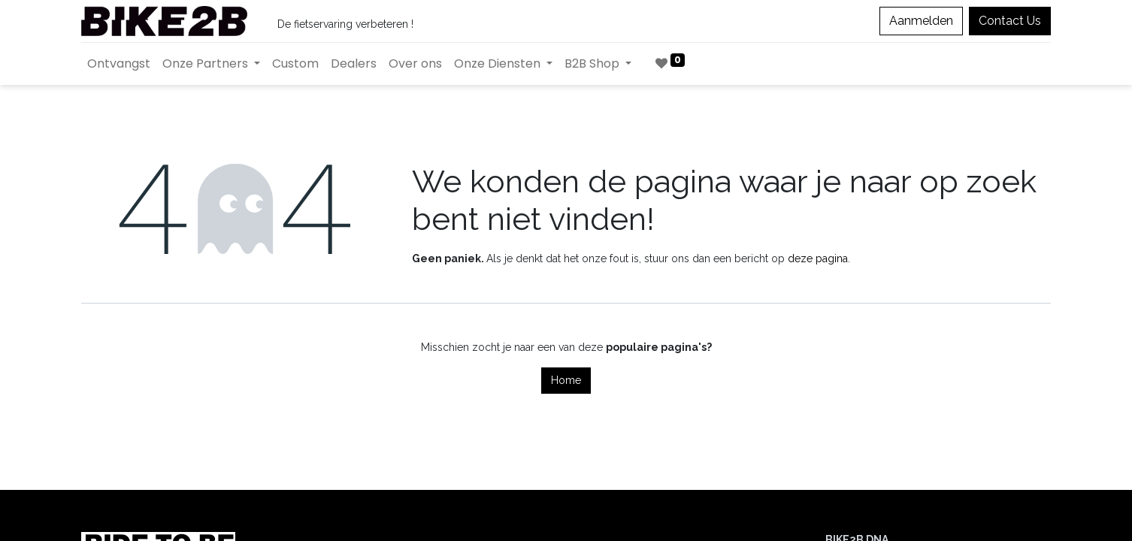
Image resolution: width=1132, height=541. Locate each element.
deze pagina (818, 258)
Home (566, 380)
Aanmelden (921, 21)
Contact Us (1010, 21)
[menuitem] (118, 64)
